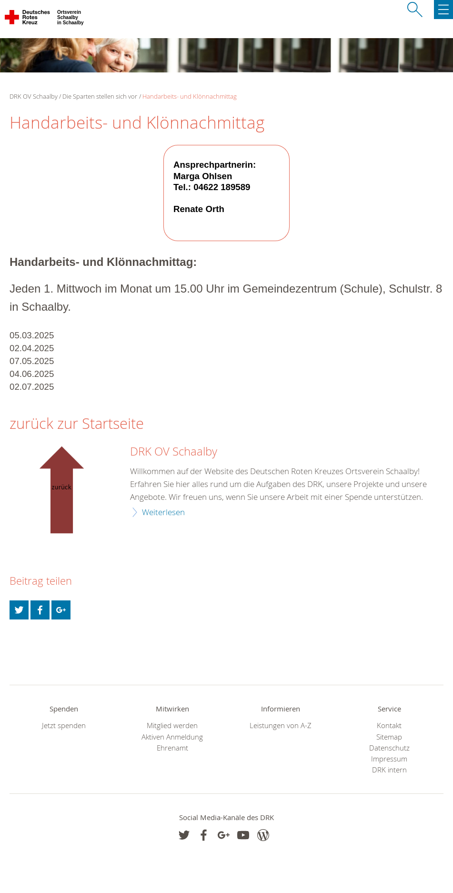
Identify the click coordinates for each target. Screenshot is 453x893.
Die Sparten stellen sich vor (99, 96)
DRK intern (389, 769)
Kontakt (389, 725)
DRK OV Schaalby (173, 452)
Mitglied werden (172, 725)
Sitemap (389, 736)
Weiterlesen (163, 512)
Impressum (389, 758)
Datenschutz (389, 747)
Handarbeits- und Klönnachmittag (189, 96)
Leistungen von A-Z (281, 725)
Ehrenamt (172, 747)
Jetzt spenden (64, 725)
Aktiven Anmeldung (172, 736)
